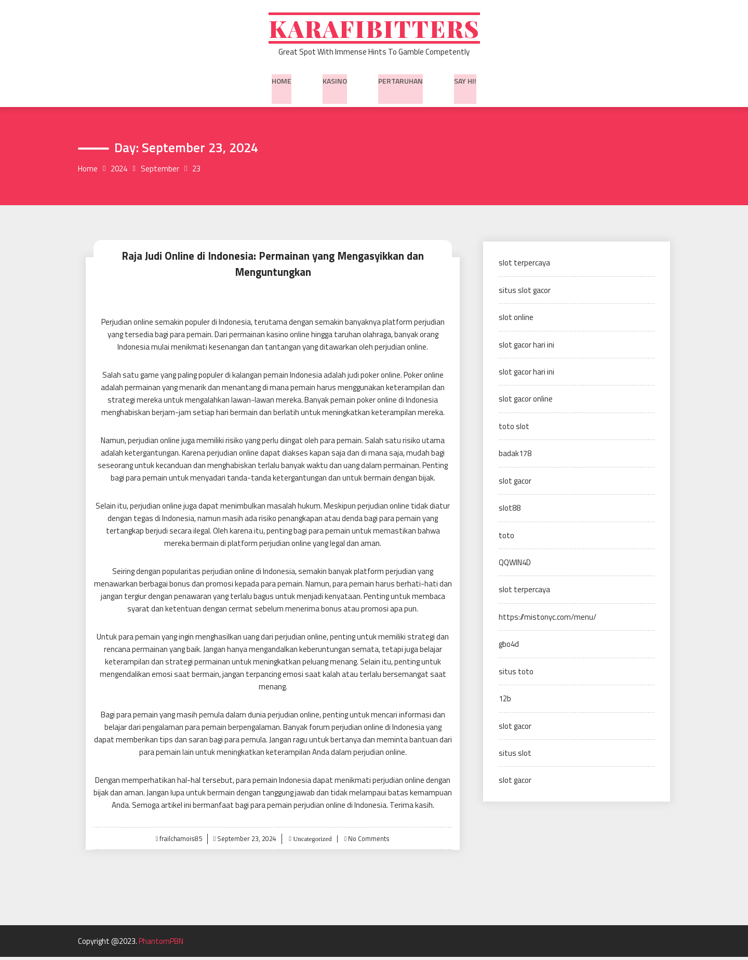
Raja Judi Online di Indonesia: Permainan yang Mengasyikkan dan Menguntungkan (272, 267)
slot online (516, 321)
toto (506, 539)
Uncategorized (311, 842)
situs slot (515, 757)
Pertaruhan (400, 82)
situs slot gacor (525, 294)
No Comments (370, 841)
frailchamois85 (180, 841)
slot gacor (515, 485)
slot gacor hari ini (526, 349)
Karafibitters (374, 29)
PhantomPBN (161, 944)
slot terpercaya (524, 267)
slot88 (509, 512)
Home (281, 82)
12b (505, 703)
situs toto (516, 676)
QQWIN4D (515, 566)
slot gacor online (526, 403)
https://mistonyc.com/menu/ (547, 621)
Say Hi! (465, 82)
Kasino (335, 82)
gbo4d (509, 648)
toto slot (514, 430)
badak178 (515, 457)
